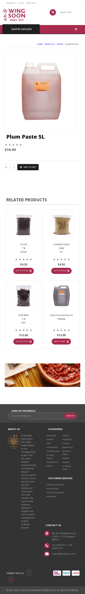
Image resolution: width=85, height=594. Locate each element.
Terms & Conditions (55, 492)
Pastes (60, 44)
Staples (65, 458)
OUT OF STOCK (22, 271)
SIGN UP (70, 415)
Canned (50, 439)
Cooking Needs (50, 456)
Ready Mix (67, 439)
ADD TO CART (30, 167)
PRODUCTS (50, 44)
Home (40, 44)
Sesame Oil (67, 447)
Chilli (49, 443)
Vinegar (65, 462)
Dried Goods (52, 462)
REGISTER (10, 3)
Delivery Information (56, 484)
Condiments (52, 447)
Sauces (65, 443)
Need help (51, 496)
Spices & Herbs (66, 452)
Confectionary (53, 451)
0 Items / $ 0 (65, 12)
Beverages (51, 435)
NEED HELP (31, 3)
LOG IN (21, 3)
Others (49, 466)
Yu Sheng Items (66, 467)
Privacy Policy (53, 488)
